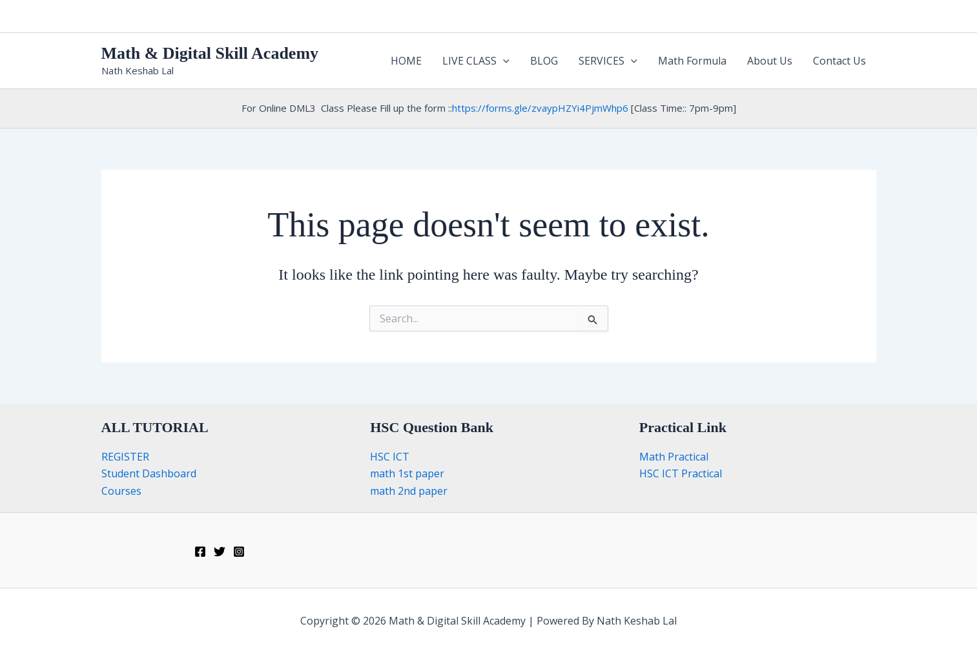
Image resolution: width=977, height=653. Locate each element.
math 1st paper (407, 473)
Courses (121, 491)
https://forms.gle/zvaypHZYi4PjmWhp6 (540, 107)
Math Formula (692, 61)
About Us (769, 61)
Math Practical (673, 457)
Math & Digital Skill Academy (210, 53)
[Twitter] (219, 551)
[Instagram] (239, 551)
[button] (503, 61)
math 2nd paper (408, 491)
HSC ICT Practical (680, 473)
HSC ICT (389, 457)
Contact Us (839, 61)
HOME (406, 61)
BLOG (544, 61)
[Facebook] (200, 551)
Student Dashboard (148, 473)
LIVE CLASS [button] (475, 61)
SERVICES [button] (608, 61)
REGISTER (125, 457)
